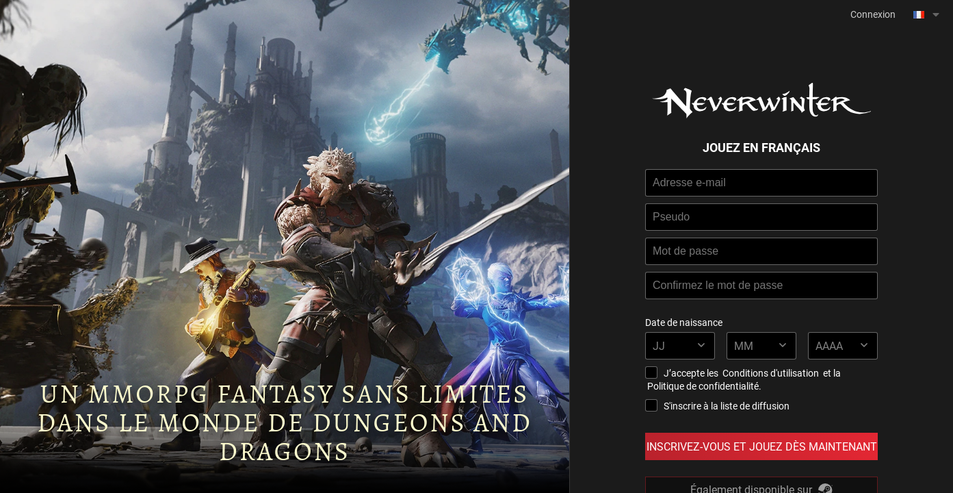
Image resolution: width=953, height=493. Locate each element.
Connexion (873, 14)
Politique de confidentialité (703, 385)
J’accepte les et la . (743, 379)
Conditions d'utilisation (770, 372)
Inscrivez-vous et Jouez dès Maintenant (762, 446)
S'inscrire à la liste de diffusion (717, 405)
